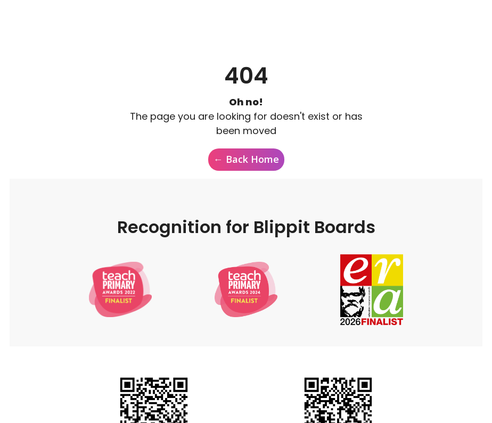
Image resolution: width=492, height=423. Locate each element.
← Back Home (246, 159)
